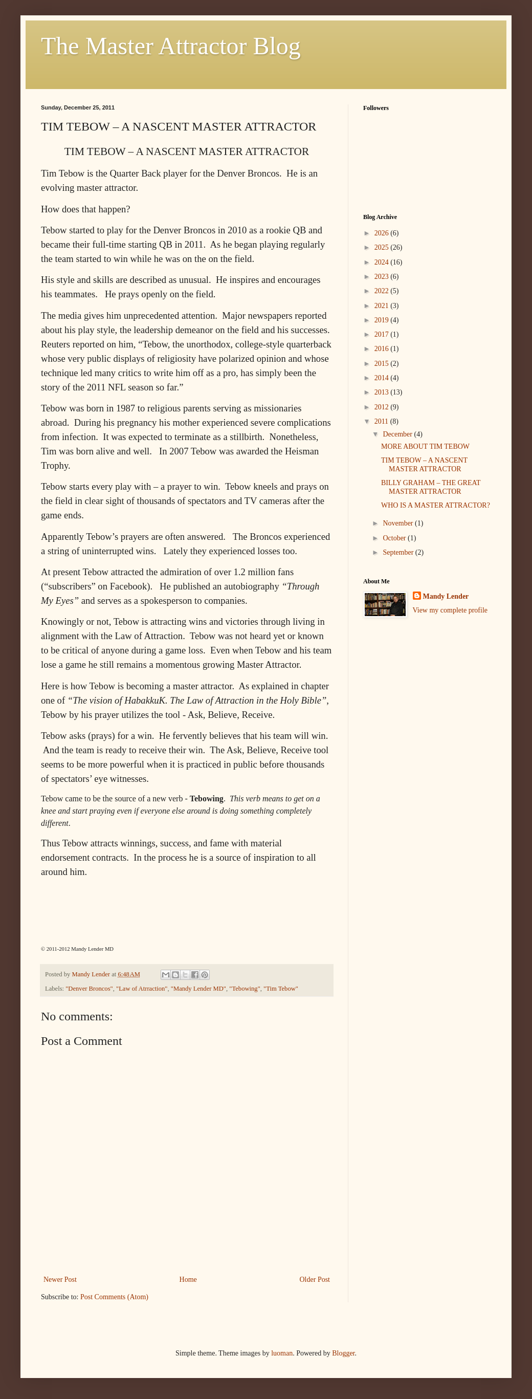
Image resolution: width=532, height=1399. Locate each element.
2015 (382, 363)
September (399, 552)
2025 (382, 247)
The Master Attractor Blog (171, 45)
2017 (382, 334)
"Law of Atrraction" (142, 988)
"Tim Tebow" (280, 988)
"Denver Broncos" (89, 988)
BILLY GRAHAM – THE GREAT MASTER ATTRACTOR (430, 487)
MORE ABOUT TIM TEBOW (425, 446)
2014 (382, 378)
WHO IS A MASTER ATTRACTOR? (435, 505)
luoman (282, 1353)
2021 (382, 306)
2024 (382, 262)
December (398, 434)
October (395, 538)
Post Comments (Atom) (114, 1297)
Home (188, 1279)
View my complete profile (450, 610)
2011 (382, 421)
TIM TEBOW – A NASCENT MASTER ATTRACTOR (424, 464)
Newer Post (60, 1279)
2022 (382, 291)
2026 (382, 233)
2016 (382, 349)
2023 (382, 276)
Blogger (343, 1353)
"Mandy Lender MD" (198, 988)
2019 (382, 320)
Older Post (315, 1279)
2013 (382, 392)
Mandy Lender (446, 596)
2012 (382, 407)
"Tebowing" (244, 988)
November (399, 523)
